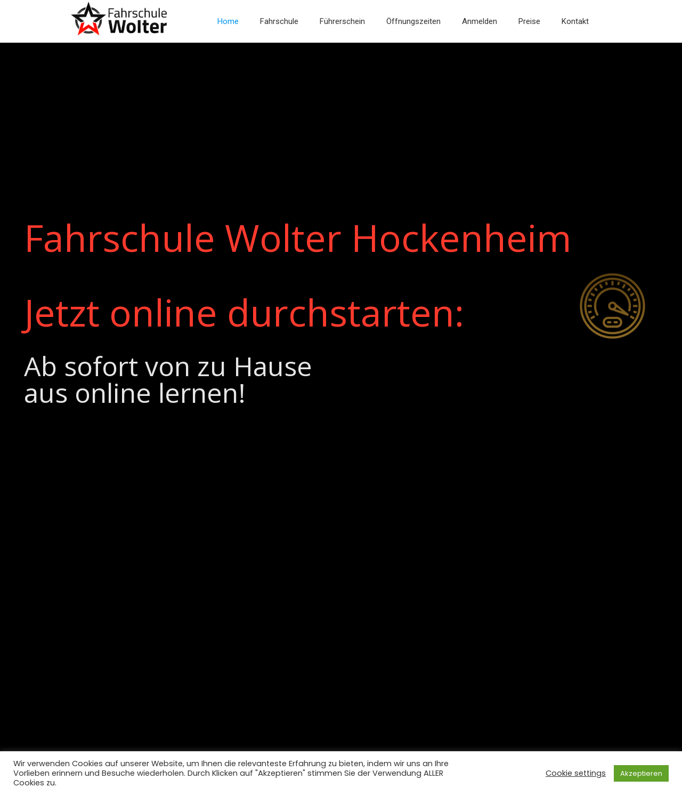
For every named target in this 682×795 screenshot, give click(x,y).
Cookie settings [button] (576, 773)
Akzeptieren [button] (641, 773)
